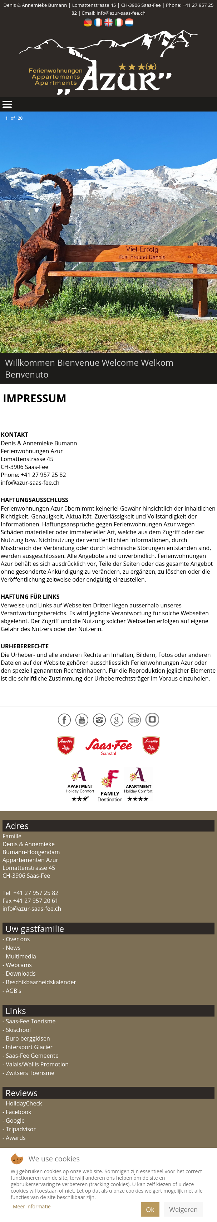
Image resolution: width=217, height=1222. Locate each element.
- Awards (14, 1138)
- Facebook (17, 1112)
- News (11, 948)
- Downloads (19, 973)
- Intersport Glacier (28, 1047)
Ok (150, 1209)
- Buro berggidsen (26, 1038)
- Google (14, 1120)
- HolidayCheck (22, 1103)
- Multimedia (19, 956)
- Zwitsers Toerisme (28, 1073)
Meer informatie (32, 1206)
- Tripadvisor (19, 1129)
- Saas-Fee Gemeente (31, 1056)
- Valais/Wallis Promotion (36, 1064)
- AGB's (12, 991)
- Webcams (17, 965)
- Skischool (17, 1030)
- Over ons (16, 939)
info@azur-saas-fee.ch (121, 13)
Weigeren (183, 1209)
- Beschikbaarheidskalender (39, 982)
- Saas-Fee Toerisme (29, 1021)
